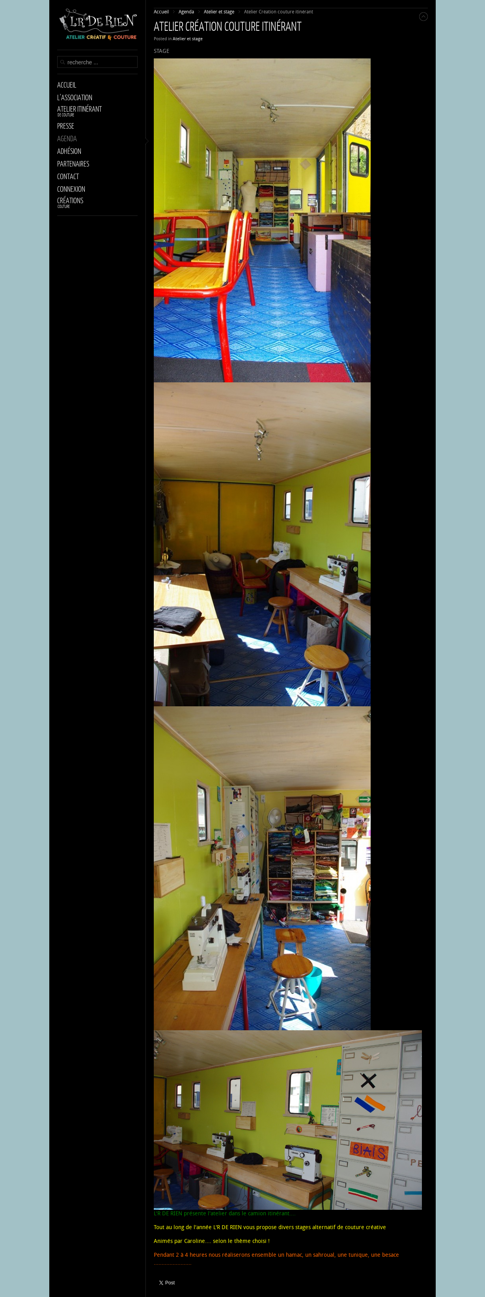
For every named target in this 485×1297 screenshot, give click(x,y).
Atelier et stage (188, 38)
